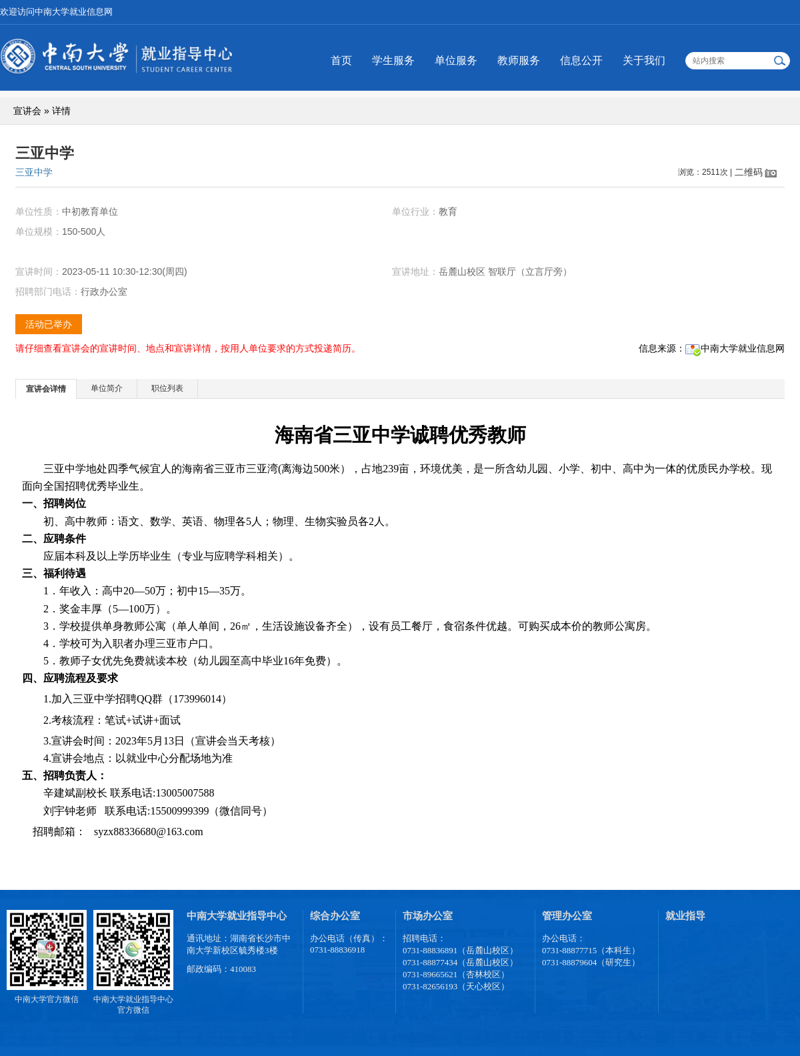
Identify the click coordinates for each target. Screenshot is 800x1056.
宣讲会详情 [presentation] (46, 389)
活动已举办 (48, 324)
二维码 (749, 172)
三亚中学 (34, 172)
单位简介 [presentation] (107, 388)
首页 (341, 60)
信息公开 (581, 60)
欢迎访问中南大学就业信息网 (56, 12)
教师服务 (518, 60)
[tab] (46, 388)
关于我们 (644, 60)
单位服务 (456, 60)
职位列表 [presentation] (167, 388)
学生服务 (393, 60)
